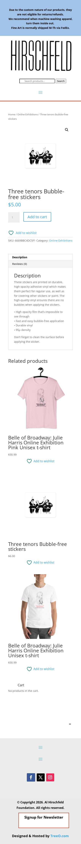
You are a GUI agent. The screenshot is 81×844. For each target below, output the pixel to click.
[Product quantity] (14, 217)
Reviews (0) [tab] (19, 264)
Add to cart (37, 216)
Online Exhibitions (27, 114)
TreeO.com (59, 836)
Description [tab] (19, 257)
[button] (66, 129)
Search (61, 81)
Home (11, 114)
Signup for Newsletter (43, 827)
